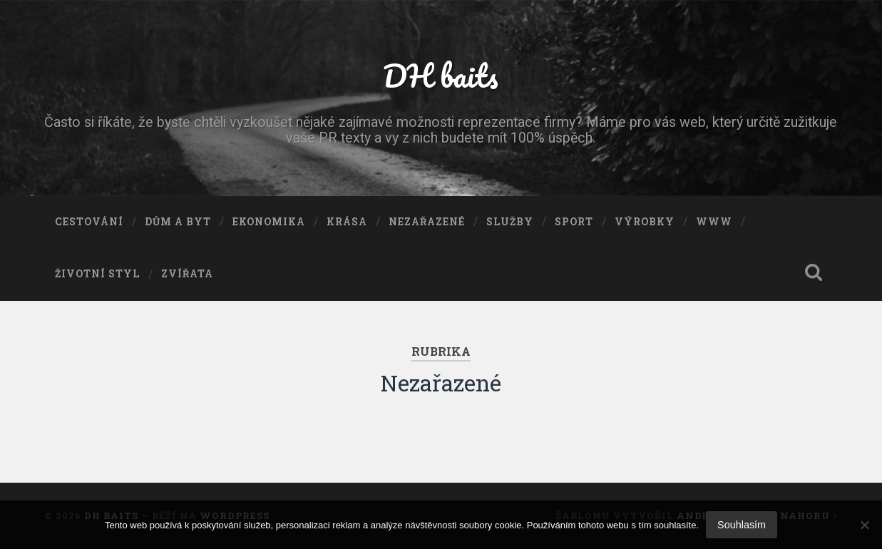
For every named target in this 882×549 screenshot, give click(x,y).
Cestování (89, 221)
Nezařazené (427, 221)
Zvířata (187, 273)
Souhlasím (741, 524)
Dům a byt (178, 221)
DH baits (440, 75)
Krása (347, 221)
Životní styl (97, 273)
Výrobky (645, 221)
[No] (864, 525)
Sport (574, 221)
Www (714, 221)
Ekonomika (268, 221)
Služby (509, 221)
